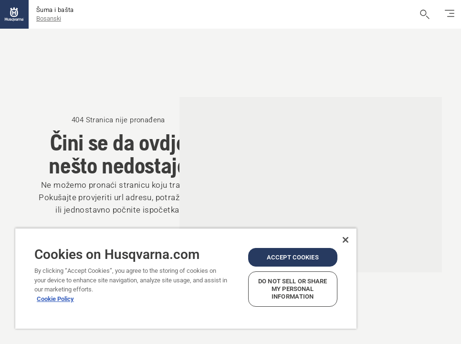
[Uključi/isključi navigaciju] (449, 14)
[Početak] (14, 14)
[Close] (345, 240)
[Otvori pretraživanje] (424, 14)
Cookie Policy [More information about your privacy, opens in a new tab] (55, 298)
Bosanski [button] (48, 18)
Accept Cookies (293, 257)
